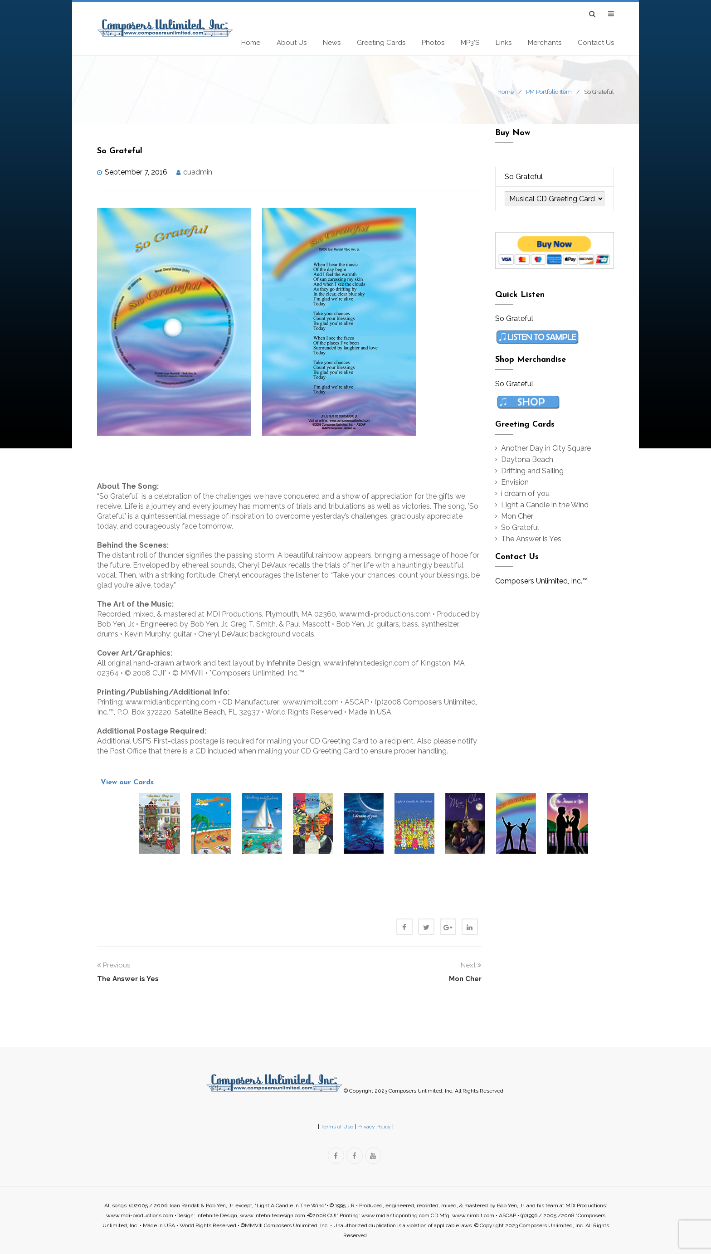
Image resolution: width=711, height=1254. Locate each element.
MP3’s (470, 43)
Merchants (544, 43)
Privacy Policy (374, 1126)
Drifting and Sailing (532, 471)
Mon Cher (517, 516)
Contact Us (596, 43)
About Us (292, 43)
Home (250, 43)
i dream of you (525, 493)
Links (503, 43)
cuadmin (197, 172)
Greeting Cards (381, 43)
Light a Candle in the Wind (545, 505)
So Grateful (520, 527)
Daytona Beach (527, 459)
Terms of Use (337, 1126)
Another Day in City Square (546, 448)
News (332, 43)
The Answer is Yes (531, 539)
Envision (515, 482)
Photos (433, 43)
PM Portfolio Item (549, 91)
